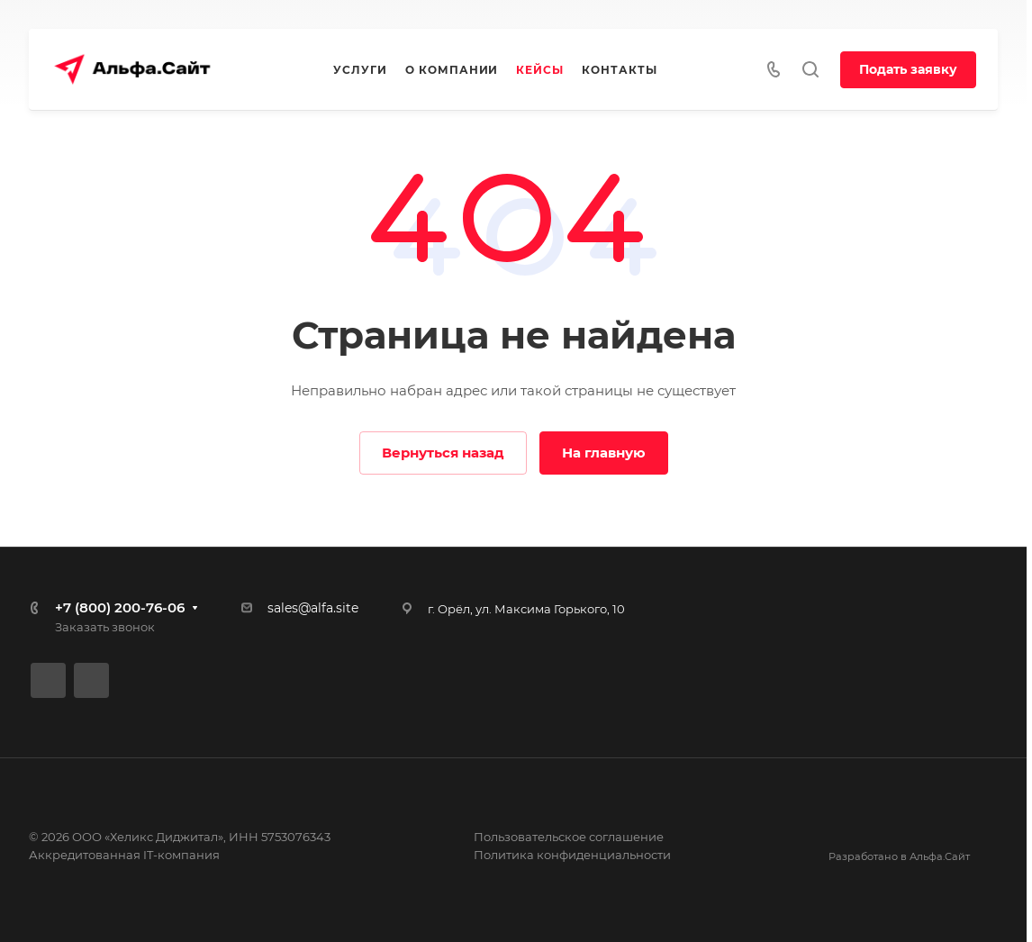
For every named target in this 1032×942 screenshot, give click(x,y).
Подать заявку (908, 69)
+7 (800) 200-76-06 (120, 607)
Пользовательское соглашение (569, 836)
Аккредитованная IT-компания (124, 854)
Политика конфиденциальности (572, 854)
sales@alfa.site (312, 608)
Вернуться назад (443, 452)
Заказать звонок (105, 627)
